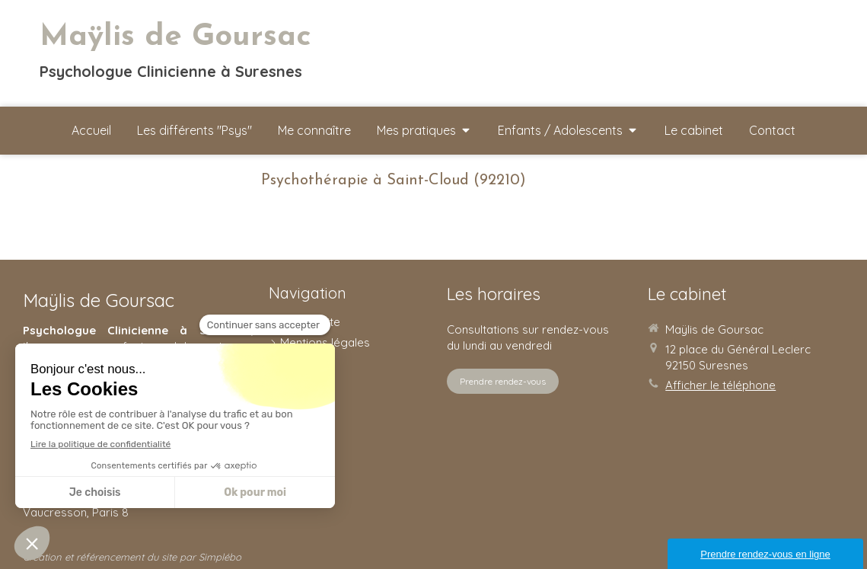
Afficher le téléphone (720, 385)
